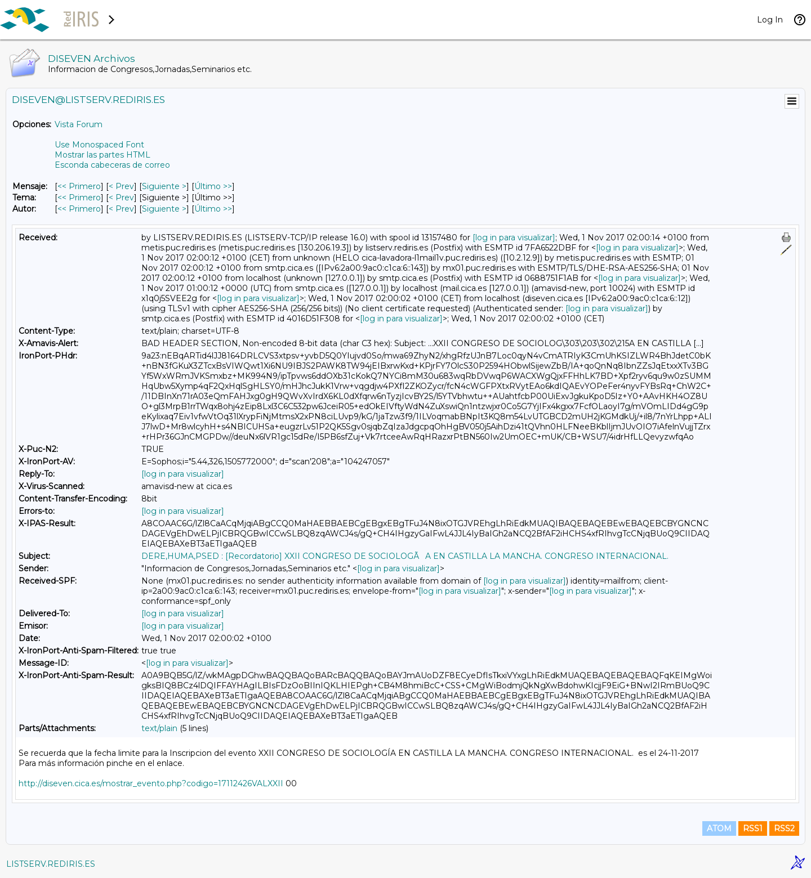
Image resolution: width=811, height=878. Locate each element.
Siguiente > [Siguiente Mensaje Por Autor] (164, 209)
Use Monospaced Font (99, 145)
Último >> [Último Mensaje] (213, 186)
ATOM (719, 828)
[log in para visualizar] (514, 237)
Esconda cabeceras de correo (112, 165)
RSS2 (784, 828)
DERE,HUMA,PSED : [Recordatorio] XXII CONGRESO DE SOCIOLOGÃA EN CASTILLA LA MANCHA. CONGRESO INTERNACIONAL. (405, 556)
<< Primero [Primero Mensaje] (79, 186)
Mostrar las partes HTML (102, 155)
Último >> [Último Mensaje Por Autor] (213, 209)
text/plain (159, 728)
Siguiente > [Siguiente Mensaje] (164, 186)
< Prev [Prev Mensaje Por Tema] (121, 197)
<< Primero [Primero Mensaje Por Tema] (79, 197)
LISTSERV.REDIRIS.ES (50, 864)
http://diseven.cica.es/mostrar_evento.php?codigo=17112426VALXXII (151, 783)
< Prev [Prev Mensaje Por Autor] (121, 209)
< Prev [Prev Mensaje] (121, 186)
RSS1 (753, 828)
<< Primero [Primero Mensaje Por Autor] (79, 209)
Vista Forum (79, 124)
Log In (770, 20)
